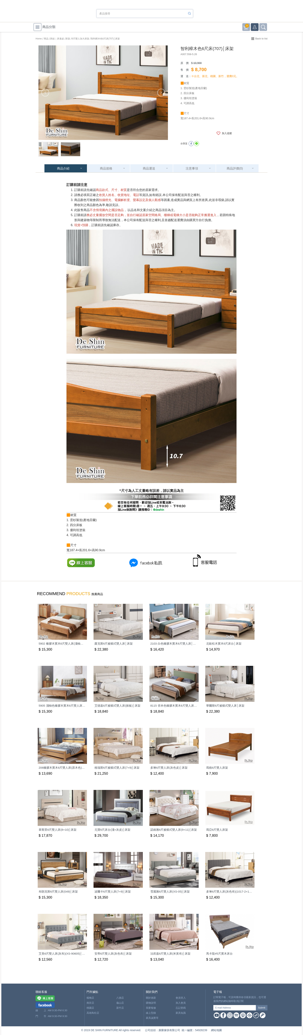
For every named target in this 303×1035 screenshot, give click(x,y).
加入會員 (181, 1002)
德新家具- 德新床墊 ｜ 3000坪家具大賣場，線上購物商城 (57, 12)
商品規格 (106, 168)
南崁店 (90, 1002)
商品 (46, 38)
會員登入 (181, 997)
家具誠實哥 (152, 1017)
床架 (68, 38)
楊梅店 (90, 997)
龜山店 (120, 1002)
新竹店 (120, 1007)
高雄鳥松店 (93, 1012)
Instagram (230, 1015)
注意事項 (192, 168)
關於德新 (151, 997)
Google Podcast (249, 1015)
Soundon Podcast (256, 1015)
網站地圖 (216, 1030)
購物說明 (151, 1002)
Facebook (223, 1015)
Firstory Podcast (263, 1015)
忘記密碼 (181, 1007)
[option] (103, 92)
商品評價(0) (235, 168)
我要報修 (151, 1007)
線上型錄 (151, 1012)
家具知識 (181, 1012)
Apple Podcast (243, 1015)
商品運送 (149, 168)
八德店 (120, 997)
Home (39, 38)
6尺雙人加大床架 (80, 38)
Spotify (236, 1015)
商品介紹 (63, 168)
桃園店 (90, 1007)
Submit (261, 1007)
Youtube (217, 1015)
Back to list (261, 38)
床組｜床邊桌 (57, 38)
